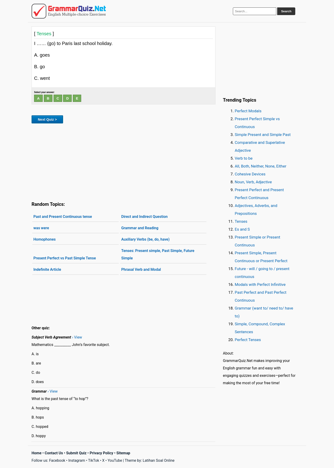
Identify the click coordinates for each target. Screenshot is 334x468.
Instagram (76, 460)
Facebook (57, 460)
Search (286, 11)
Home (37, 453)
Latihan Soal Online (158, 460)
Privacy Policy (101, 453)
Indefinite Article (47, 269)
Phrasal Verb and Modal (141, 269)
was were (41, 228)
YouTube (115, 460)
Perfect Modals (248, 111)
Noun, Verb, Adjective (253, 182)
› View (77, 337)
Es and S (242, 229)
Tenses (241, 221)
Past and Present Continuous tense (62, 216)
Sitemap (123, 453)
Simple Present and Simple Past (263, 134)
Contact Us (54, 453)
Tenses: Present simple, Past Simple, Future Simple (157, 254)
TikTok (93, 460)
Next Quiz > (47, 119)
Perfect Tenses (248, 339)
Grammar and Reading (139, 228)
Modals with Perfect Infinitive (260, 284)
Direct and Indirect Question (144, 216)
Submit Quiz (76, 453)
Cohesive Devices (250, 174)
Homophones (44, 239)
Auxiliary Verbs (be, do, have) (145, 239)
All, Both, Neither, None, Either (260, 166)
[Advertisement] (123, 161)
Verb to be (244, 158)
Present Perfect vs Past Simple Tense (64, 258)
